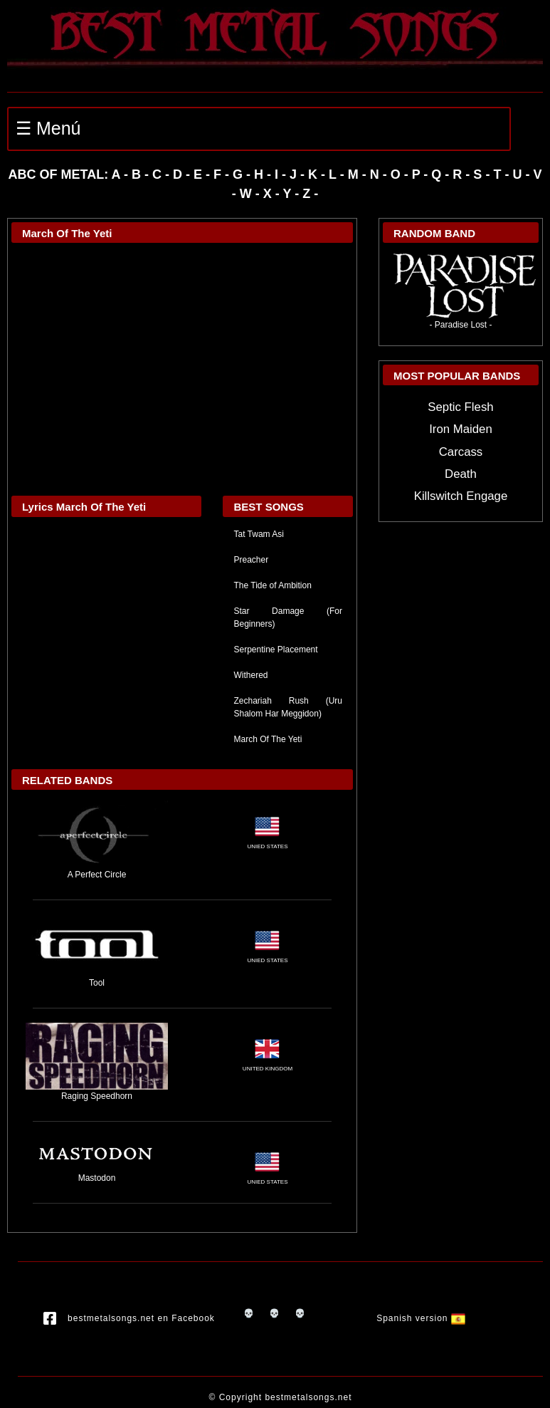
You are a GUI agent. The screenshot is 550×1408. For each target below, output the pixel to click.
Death (461, 474)
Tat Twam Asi (258, 534)
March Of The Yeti (267, 739)
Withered (250, 675)
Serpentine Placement (275, 650)
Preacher (250, 560)
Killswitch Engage (461, 496)
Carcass (461, 452)
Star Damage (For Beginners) (287, 617)
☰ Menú (48, 128)
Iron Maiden (460, 429)
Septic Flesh (460, 407)
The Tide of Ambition (272, 585)
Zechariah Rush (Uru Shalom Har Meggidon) (287, 707)
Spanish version (420, 1319)
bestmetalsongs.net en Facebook (129, 1319)
